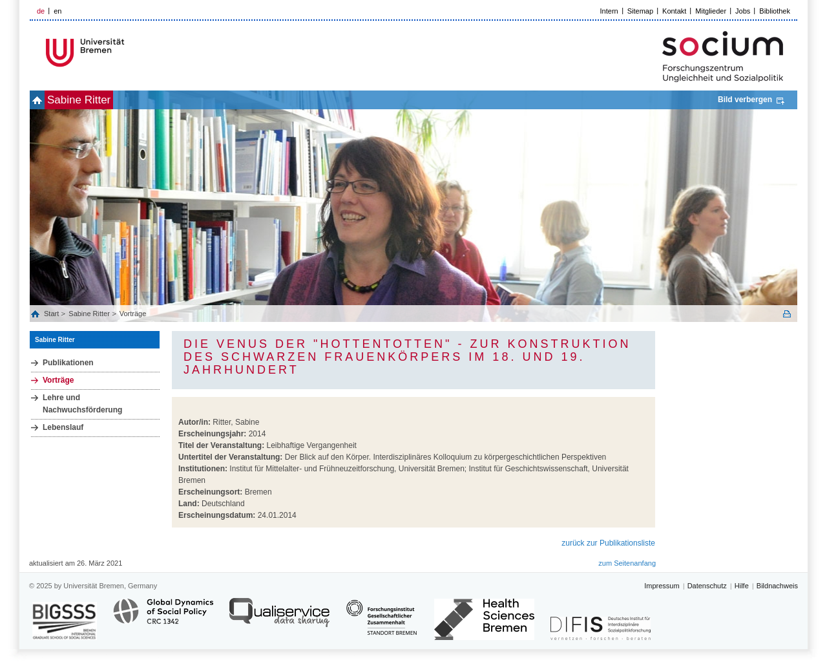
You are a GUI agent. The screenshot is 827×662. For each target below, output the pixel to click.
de (41, 11)
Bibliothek (774, 11)
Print (787, 313)
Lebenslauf (63, 427)
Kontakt (674, 11)
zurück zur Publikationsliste (608, 543)
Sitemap (640, 11)
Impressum (661, 586)
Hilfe (742, 586)
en (57, 11)
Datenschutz (707, 586)
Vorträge (133, 313)
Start (52, 313)
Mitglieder (710, 11)
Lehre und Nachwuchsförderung (82, 403)
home (44, 100)
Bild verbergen (745, 99)
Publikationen (68, 362)
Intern (609, 11)
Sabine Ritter (100, 100)
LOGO (128, 52)
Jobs (742, 11)
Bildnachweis (777, 586)
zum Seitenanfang (627, 563)
